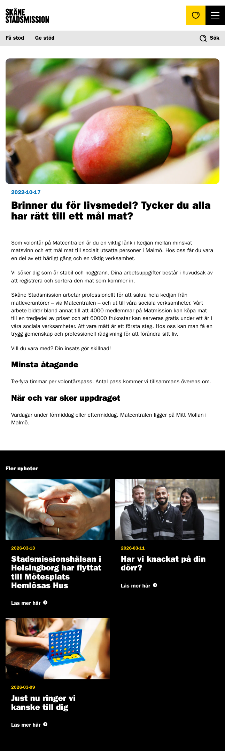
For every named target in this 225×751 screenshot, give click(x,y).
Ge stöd (44, 38)
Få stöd (15, 38)
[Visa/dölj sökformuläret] (209, 38)
